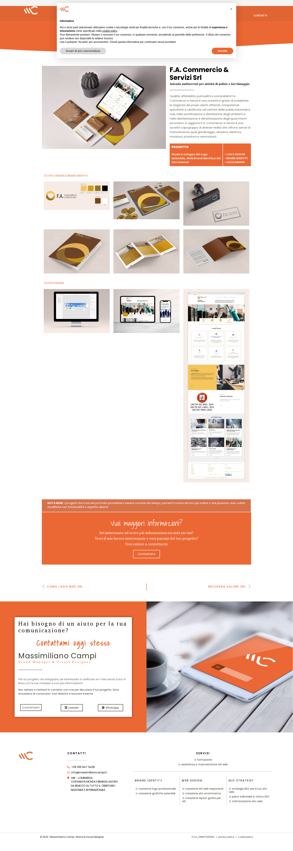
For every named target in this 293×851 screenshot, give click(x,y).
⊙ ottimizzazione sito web (246, 801)
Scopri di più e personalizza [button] (83, 50)
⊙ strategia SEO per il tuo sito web (248, 790)
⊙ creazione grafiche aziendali (155, 793)
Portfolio (254, 5)
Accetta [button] (222, 50)
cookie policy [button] (109, 30)
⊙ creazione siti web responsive (202, 789)
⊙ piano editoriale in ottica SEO (249, 796)
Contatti (260, 16)
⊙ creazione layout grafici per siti (201, 799)
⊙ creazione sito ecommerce (201, 793)
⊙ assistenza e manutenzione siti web (203, 764)
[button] (231, 9)
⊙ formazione (203, 760)
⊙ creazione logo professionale (155, 789)
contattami (146, 554)
